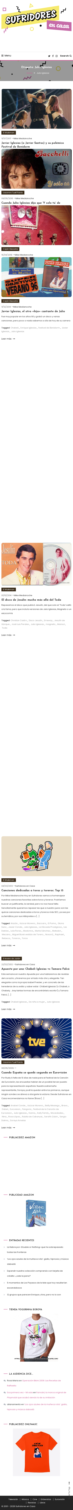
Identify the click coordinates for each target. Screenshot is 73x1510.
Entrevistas (46, 1499)
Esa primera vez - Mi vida (20, 1392)
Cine (35, 1499)
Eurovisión (60, 1499)
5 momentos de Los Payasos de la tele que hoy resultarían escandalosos (37, 1285)
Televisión (13, 1499)
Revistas (32, 1503)
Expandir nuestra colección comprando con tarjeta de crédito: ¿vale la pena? (35, 1273)
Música (25, 1499)
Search (66, 55)
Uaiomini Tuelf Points (13, 192)
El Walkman (8, 132)
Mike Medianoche (23, 138)
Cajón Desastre (10, 249)
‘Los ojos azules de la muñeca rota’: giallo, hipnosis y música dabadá (38, 1261)
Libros (42, 1503)
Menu (6, 55)
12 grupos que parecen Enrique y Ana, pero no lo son (34, 1294)
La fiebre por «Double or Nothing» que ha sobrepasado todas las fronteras (35, 1250)
